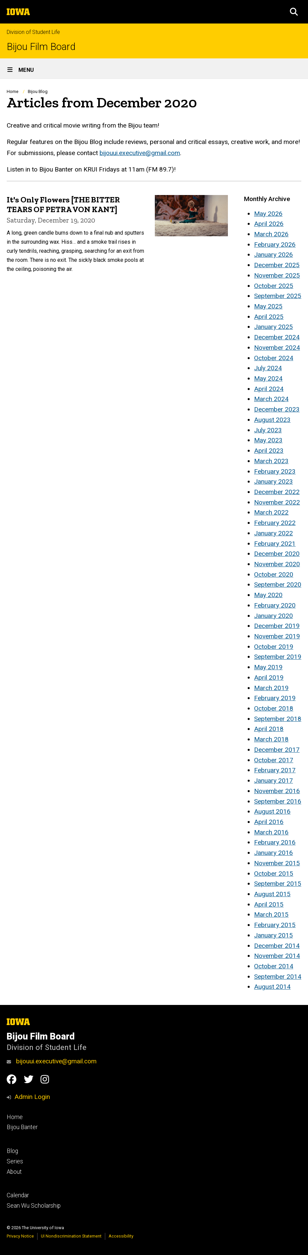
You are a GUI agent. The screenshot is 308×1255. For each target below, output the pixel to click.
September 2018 (277, 719)
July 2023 (268, 430)
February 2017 (275, 770)
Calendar (18, 1195)
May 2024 (268, 378)
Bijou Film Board (41, 47)
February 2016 (275, 842)
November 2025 (277, 275)
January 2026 (273, 254)
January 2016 (273, 853)
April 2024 (269, 389)
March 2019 (271, 688)
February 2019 (275, 698)
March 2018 (271, 739)
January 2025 (273, 327)
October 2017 (273, 760)
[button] (294, 11)
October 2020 (273, 574)
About (14, 1171)
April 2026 (269, 224)
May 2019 (268, 667)
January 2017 (273, 780)
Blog (12, 1151)
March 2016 (271, 832)
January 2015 (273, 935)
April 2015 (269, 904)
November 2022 (277, 502)
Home (12, 91)
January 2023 (273, 481)
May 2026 (268, 214)
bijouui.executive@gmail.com (140, 153)
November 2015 (277, 863)
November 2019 (277, 636)
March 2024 (271, 399)
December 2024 (277, 337)
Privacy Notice (20, 1236)
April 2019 (269, 677)
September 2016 (277, 801)
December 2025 (277, 265)
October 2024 (273, 358)
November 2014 (277, 956)
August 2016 (272, 811)
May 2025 (268, 306)
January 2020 (273, 616)
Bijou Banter (22, 1127)
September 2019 (277, 657)
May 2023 (268, 440)
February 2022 (275, 523)
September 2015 (277, 883)
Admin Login (32, 1097)
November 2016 (277, 791)
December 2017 (277, 750)
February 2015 (275, 925)
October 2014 (273, 966)
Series (15, 1161)
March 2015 (271, 914)
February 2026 (275, 244)
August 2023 (272, 420)
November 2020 (277, 564)
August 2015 (272, 894)
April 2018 (269, 729)
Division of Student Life (33, 32)
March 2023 (271, 461)
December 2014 (277, 946)
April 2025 (269, 317)
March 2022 (271, 512)
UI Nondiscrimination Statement (71, 1236)
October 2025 (273, 286)
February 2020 (275, 605)
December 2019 (277, 626)
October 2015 (273, 873)
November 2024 (277, 347)
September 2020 (277, 584)
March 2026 (271, 234)
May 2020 (268, 595)
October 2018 (273, 708)
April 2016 (269, 822)
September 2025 (277, 296)
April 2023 (269, 450)
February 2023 (275, 471)
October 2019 (273, 646)
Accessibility (121, 1236)
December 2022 (277, 492)
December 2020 (277, 554)
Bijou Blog (38, 91)
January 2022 (273, 533)
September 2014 (277, 976)
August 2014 (272, 987)
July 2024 (268, 368)
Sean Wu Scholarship (34, 1205)
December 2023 (277, 409)
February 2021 (275, 543)
